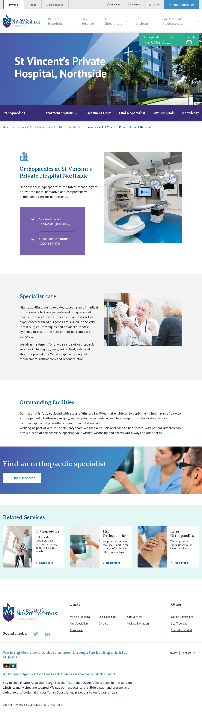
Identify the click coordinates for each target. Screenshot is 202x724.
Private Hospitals (61, 21)
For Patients (145, 21)
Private (13, 4)
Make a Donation (138, 623)
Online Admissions (182, 617)
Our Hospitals (164, 113)
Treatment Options (61, 113)
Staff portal (179, 623)
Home (6, 127)
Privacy (173, 653)
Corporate (76, 630)
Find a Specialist (132, 113)
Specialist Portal (181, 630)
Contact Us (188, 653)
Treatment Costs (98, 113)
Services (22, 127)
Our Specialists (116, 21)
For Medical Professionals (180, 21)
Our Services (87, 21)
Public (32, 4)
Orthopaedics (13, 113)
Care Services (55, 4)
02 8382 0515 (158, 42)
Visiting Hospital (80, 617)
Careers (103, 623)
